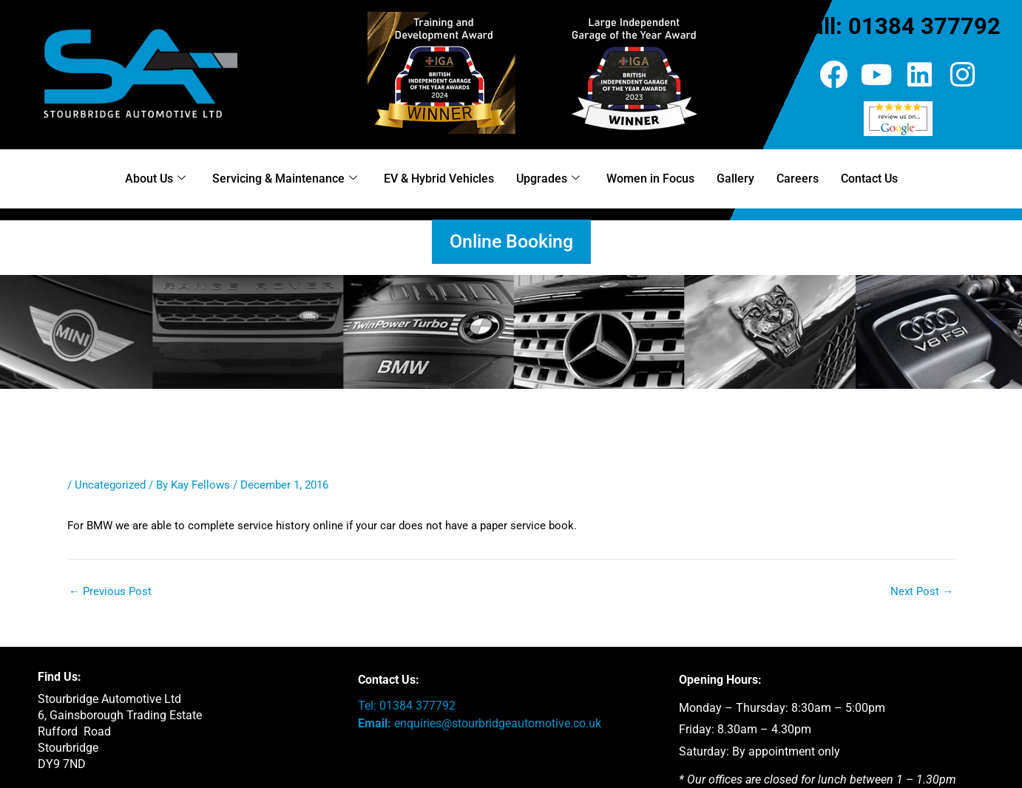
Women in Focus (650, 178)
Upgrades (548, 178)
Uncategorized (110, 485)
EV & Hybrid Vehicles (439, 178)
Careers (797, 178)
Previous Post (110, 591)
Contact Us (869, 178)
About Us (155, 178)
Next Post (921, 591)
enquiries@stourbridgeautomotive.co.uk (497, 723)
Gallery (735, 178)
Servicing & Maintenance (284, 178)
